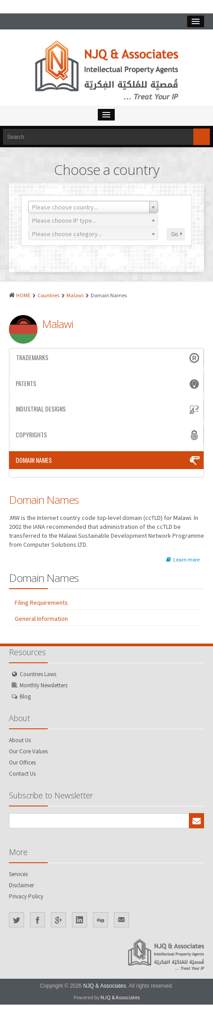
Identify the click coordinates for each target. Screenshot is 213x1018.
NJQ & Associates (104, 986)
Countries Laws (38, 674)
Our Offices (22, 762)
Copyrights (108, 434)
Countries (48, 295)
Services (18, 874)
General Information (41, 619)
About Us (20, 740)
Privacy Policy (26, 896)
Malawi (75, 295)
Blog (25, 696)
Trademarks (108, 357)
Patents (108, 383)
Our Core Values (28, 751)
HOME (23, 295)
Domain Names (108, 460)
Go (176, 234)
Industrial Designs (108, 408)
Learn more (183, 559)
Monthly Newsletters (43, 685)
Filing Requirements (41, 602)
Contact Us (22, 773)
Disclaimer (21, 885)
